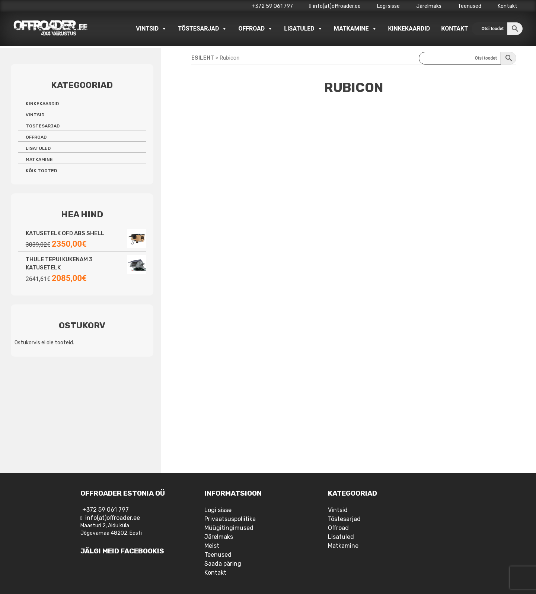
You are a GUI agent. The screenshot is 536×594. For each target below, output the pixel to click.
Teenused (469, 6)
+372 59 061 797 (272, 6)
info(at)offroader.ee (335, 6)
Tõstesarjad (202, 28)
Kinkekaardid (409, 28)
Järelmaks (428, 6)
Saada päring (222, 563)
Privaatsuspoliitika (230, 518)
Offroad (255, 28)
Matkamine (355, 28)
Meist (211, 545)
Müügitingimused (228, 527)
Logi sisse (388, 6)
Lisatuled (303, 28)
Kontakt (507, 6)
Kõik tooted (41, 170)
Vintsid (151, 28)
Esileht (202, 57)
